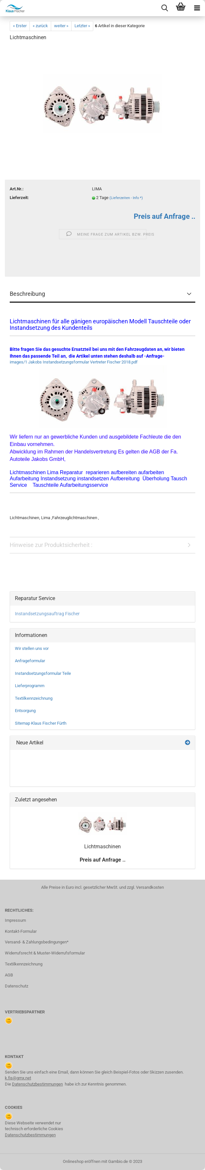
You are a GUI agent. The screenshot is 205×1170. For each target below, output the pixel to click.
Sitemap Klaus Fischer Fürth (40, 723)
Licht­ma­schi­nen (102, 846)
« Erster (20, 25)
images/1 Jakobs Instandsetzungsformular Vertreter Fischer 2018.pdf (74, 362)
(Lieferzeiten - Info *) (126, 198)
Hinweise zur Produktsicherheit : (51, 544)
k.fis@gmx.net (18, 1077)
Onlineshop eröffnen (81, 1161)
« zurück (40, 25)
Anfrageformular (30, 660)
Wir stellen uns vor (32, 648)
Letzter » (82, 25)
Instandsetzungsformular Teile (43, 673)
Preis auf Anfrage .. (164, 216)
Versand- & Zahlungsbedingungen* (37, 942)
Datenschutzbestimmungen (37, 1084)
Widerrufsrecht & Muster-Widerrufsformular (45, 953)
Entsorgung (25, 710)
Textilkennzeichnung (33, 698)
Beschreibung (27, 293)
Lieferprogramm (29, 685)
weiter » (61, 25)
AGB (9, 975)
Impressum (15, 920)
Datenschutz (16, 986)
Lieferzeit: (19, 197)
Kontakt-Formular (21, 931)
